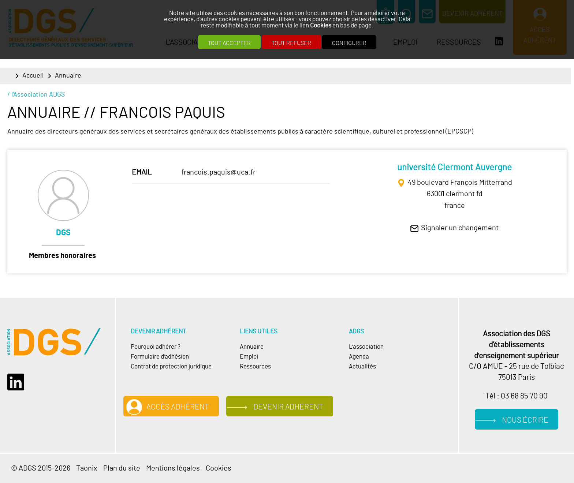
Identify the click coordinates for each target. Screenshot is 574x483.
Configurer (349, 43)
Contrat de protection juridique (171, 366)
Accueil (33, 75)
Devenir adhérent (288, 407)
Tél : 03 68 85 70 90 (516, 396)
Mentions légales (173, 468)
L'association (366, 347)
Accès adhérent (177, 407)
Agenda (359, 356)
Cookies (320, 25)
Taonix (86, 468)
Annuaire (68, 75)
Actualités (362, 366)
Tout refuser (291, 43)
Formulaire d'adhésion (160, 356)
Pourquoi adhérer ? (155, 347)
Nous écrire (525, 420)
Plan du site (121, 468)
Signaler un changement (460, 228)
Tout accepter (229, 43)
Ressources (255, 366)
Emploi (249, 356)
